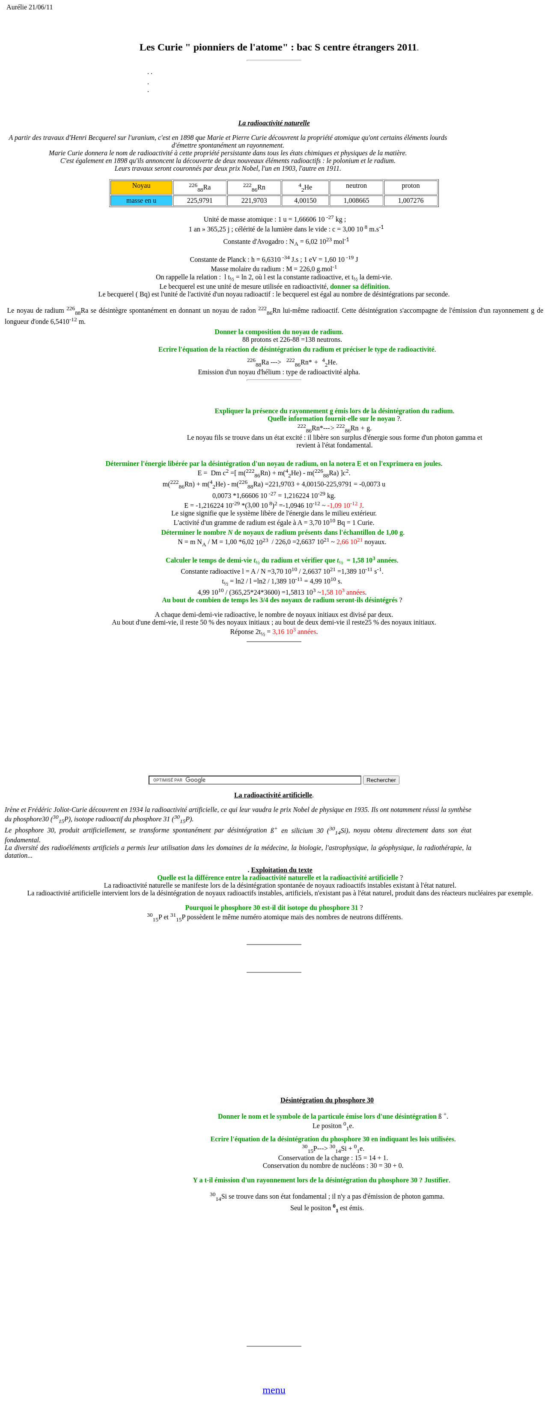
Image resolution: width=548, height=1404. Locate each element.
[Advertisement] (119, 416)
